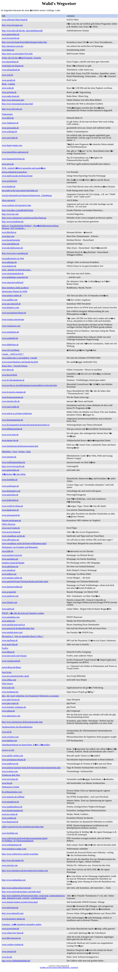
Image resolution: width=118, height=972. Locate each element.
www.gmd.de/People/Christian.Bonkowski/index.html (25, 581)
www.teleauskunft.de (11, 70)
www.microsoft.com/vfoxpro (14, 656)
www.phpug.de (8, 711)
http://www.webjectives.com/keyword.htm (20, 854)
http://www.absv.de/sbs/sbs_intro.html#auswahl (22, 30)
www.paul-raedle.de (10, 407)
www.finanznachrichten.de (13, 159)
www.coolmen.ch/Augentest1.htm (16, 205)
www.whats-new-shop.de (13, 933)
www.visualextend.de (11, 661)
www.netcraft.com (10, 865)
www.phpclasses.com (11, 716)
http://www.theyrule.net (12, 109)
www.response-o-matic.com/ (14, 849)
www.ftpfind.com (9, 740)
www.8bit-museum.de (11, 938)
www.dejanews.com (10, 307)
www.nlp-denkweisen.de (12, 248)
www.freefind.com (10, 833)
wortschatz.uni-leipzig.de (13, 66)
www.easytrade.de (10, 138)
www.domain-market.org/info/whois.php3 (20, 902)
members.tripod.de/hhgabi (13, 563)
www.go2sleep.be (9, 181)
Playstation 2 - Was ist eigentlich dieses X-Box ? (22, 636)
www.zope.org (8, 687)
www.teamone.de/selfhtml (13, 797)
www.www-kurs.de (10, 434)
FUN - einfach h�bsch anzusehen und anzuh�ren (24, 168)
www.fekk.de (7, 551)
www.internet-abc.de (11, 401)
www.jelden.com (9, 574)
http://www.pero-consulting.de (15, 253)
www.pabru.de (8, 609)
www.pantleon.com (10, 596)
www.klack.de (8, 50)
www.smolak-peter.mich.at (13, 624)
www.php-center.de (10, 703)
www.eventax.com (10, 771)
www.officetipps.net (10, 540)
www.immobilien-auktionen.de (15, 152)
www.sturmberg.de (10, 559)
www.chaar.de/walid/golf (12, 282)
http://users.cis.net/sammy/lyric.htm (17, 53)
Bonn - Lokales (8, 84)
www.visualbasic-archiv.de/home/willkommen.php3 (24, 543)
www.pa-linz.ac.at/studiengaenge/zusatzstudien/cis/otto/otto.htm (29, 385)
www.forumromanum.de (12, 810)
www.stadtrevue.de (10, 763)
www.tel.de (7, 732)
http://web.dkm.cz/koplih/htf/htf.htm (17, 210)
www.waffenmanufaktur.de (13, 462)
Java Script (6, 672)
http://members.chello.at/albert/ (15, 288)
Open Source (7, 683)
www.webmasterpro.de (12, 845)
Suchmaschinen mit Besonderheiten (17, 727)
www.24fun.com (9, 680)
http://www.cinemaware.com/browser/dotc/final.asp (24, 218)
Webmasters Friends (10, 787)
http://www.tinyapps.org (12, 25)
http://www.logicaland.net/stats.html (17, 104)
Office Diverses (8, 524)
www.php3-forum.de (11, 699)
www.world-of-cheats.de (12, 506)
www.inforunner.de (10, 907)
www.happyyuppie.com (12, 145)
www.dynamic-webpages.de (14, 707)
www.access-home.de (11, 532)
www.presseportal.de (11, 515)
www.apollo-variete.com (12, 755)
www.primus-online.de (12, 295)
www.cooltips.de (9, 818)
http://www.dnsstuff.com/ (13, 913)
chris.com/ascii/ (8, 200)
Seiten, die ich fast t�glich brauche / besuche (21, 58)
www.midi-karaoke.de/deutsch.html (17, 176)
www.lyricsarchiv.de (10, 38)
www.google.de (8, 80)
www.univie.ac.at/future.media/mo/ (17, 413)
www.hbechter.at (9, 232)
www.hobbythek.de (10, 500)
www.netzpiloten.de (10, 332)
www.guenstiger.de (10, 495)
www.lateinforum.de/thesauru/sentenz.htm (20, 446)
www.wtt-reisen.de (10, 779)
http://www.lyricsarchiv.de (13, 466)
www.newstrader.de (10, 128)
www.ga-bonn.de (9, 92)
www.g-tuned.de (9, 592)
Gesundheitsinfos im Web (13, 258)
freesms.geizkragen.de (11, 520)
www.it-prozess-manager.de (14, 392)
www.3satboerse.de (10, 123)
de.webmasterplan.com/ (12, 792)
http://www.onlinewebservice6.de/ (16, 888)
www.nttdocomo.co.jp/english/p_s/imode (19, 358)
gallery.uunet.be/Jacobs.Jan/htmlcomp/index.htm (23, 827)
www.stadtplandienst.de (12, 807)
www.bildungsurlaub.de (12, 429)
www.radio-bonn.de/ (10, 96)
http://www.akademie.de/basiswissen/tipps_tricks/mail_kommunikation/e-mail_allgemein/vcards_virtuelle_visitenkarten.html (33, 896)
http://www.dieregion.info (13, 100)
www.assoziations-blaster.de (14, 313)
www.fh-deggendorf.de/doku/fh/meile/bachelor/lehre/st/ (26, 425)
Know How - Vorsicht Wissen (14, 366)
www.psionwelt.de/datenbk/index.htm (18, 628)
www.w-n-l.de (8, 750)
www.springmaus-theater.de (14, 759)
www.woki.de (8, 88)
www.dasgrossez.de (10, 510)
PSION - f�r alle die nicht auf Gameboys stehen (23, 613)
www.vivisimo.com (10, 737)
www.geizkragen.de (10, 486)
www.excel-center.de (11, 528)
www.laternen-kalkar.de (12, 587)
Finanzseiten (7, 114)
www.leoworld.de (9, 375)
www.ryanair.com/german (13, 319)
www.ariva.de (8, 164)
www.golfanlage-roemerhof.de (15, 277)
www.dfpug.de (8, 652)
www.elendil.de (8, 570)
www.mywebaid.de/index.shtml (15, 676)
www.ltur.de (7, 783)
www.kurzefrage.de (10, 62)
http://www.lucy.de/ (10, 214)
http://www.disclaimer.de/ (13, 860)
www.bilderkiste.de (10, 344)
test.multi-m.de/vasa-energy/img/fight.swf (20, 190)
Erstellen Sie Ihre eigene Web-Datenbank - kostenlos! (59, 968)
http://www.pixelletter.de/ (13, 221)
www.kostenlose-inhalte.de (13, 919)
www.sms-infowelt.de (11, 304)
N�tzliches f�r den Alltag (14, 474)
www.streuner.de (9, 457)
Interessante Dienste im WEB (14, 291)
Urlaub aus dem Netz (11, 775)
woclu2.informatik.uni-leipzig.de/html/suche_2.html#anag (27, 195)
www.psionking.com (11, 617)
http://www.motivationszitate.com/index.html (21, 891)
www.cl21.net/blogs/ (11, 350)
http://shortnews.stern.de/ (13, 46)
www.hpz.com (8, 236)
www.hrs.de (7, 957)
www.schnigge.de (9, 131)
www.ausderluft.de (10, 338)
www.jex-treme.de (10, 814)
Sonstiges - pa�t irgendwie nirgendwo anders (21, 924)
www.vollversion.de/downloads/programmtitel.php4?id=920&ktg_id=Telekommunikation (25, 839)
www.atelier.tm (8, 621)
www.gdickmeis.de (10, 566)
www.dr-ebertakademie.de (13, 380)
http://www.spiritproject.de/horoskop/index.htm (22, 722)
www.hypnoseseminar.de (12, 397)
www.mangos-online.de (12, 578)
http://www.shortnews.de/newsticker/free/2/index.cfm (25, 870)
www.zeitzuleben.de (10, 244)
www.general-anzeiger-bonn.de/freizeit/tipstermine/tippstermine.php (31, 767)
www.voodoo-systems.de (12, 944)
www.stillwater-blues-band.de (14, 19)
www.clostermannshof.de (13, 273)
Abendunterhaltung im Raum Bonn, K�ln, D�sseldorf (26, 745)
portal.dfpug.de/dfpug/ (11, 667)
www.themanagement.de (12, 420)
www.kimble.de (8, 186)
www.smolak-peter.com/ (12, 632)
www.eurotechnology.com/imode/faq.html (20, 362)
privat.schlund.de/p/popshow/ (14, 172)
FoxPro (5, 648)
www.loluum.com (9, 602)
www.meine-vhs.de (10, 440)
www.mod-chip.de (10, 644)
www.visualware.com (11, 326)
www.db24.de (8, 118)
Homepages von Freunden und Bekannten (20, 547)
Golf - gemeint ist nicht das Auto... (17, 270)
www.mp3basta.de (10, 640)
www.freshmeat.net (10, 692)
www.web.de (7, 75)
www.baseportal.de (10, 822)
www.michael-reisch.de (12, 555)
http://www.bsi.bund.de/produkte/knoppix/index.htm (24, 42)
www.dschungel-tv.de (11, 491)
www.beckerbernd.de (11, 240)
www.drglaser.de (9, 266)
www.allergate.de (9, 262)
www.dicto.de (8, 370)
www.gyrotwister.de (10, 928)
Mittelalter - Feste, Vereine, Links (16, 451)
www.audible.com (9, 300)
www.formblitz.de (9, 479)
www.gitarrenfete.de (10, 34)
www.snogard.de (9, 951)
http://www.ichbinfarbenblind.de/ (16, 961)
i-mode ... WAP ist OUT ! (13, 354)
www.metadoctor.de (10, 802)
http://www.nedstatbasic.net (14, 880)
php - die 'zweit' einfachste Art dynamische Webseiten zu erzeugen (30, 696)
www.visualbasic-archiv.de (13, 536)
